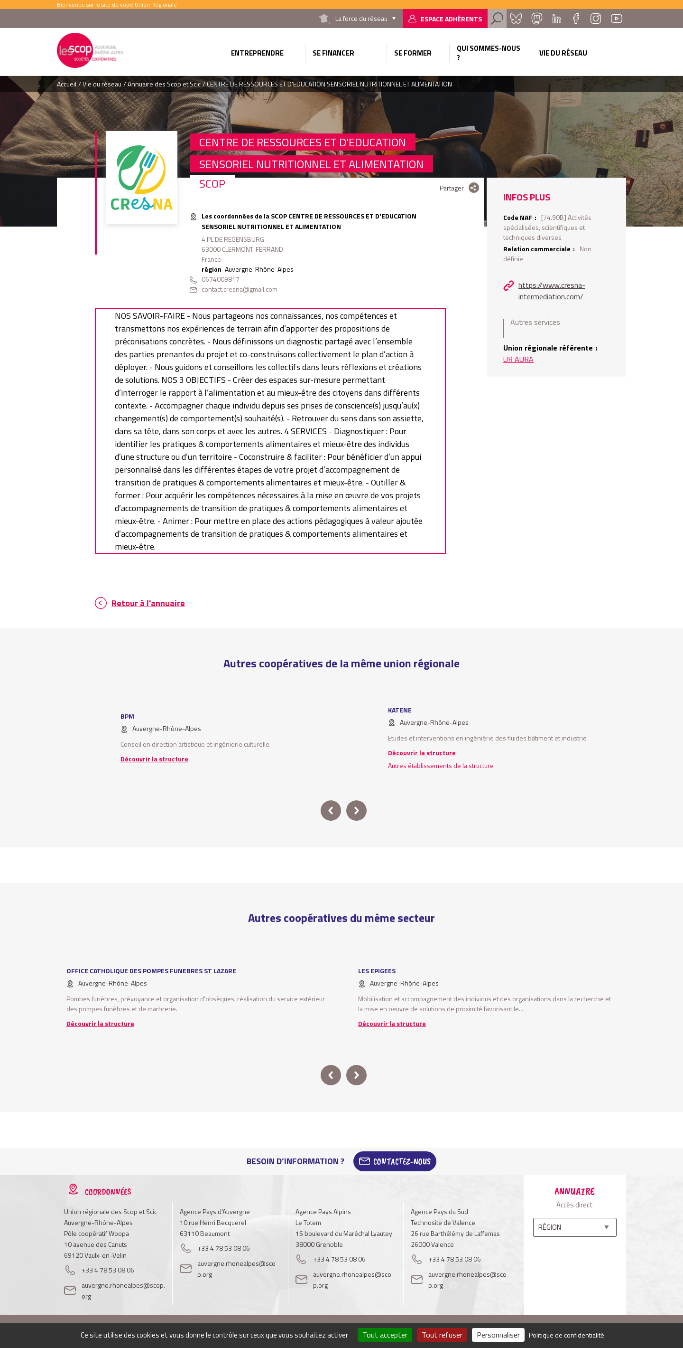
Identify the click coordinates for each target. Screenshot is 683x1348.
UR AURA (518, 359)
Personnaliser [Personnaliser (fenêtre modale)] (498, 1334)
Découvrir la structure (154, 759)
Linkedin (556, 18)
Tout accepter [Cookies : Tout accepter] (384, 1334)
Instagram (595, 18)
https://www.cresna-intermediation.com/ (551, 290)
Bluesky (516, 18)
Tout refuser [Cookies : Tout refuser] (442, 1334)
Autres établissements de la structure (441, 765)
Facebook (575, 18)
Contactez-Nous (402, 1161)
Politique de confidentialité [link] (566, 1335)
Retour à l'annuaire (148, 603)
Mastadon (536, 18)
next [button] (356, 810)
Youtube (616, 18)
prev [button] (331, 810)
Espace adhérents (451, 19)
